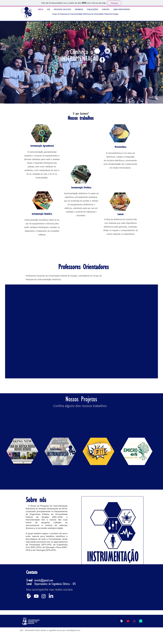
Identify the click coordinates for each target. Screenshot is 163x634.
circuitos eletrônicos (115, 161)
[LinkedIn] (51, 596)
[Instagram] (43, 596)
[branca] (29, 596)
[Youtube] (36, 596)
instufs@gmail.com (43, 580)
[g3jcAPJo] (140, 621)
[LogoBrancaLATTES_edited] (121, 621)
